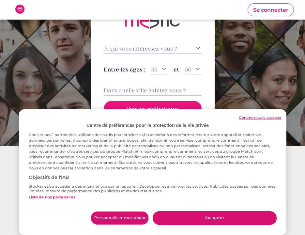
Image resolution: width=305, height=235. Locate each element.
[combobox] (153, 90)
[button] (271, 9)
